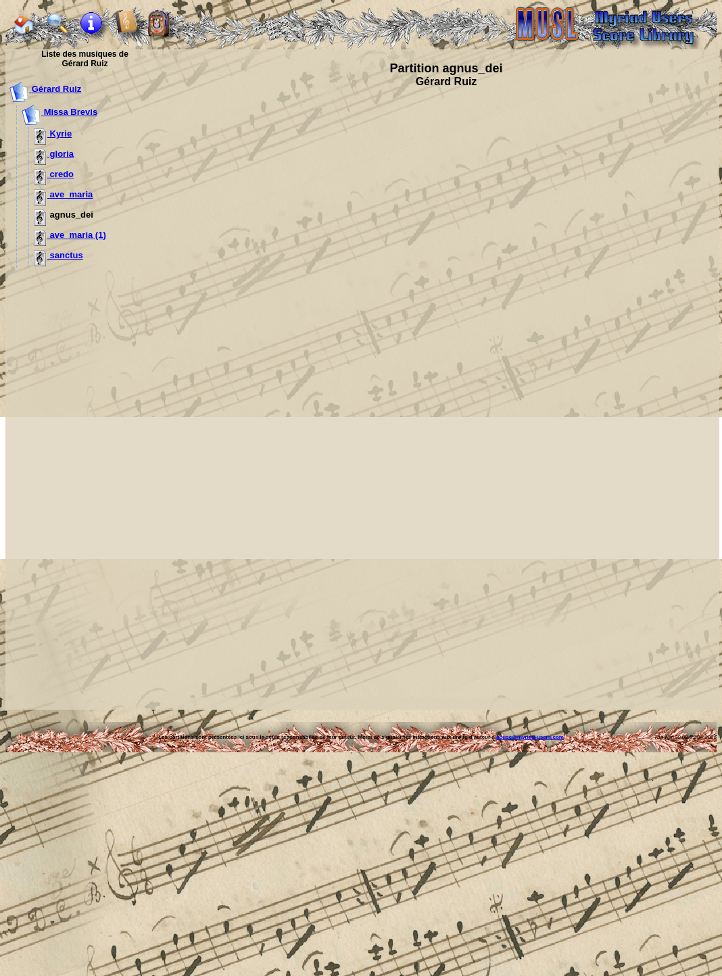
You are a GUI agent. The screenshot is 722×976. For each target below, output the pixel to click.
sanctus (58, 255)
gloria (54, 154)
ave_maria (63, 194)
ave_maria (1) (70, 235)
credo (54, 174)
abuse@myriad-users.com (530, 737)
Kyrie (53, 133)
